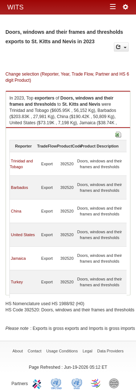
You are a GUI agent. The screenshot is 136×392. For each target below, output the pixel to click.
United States (23, 235)
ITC (38, 383)
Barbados (19, 187)
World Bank (115, 383)
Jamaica (18, 258)
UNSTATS (77, 383)
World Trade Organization (96, 383)
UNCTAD (57, 383)
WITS (15, 7)
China (16, 211)
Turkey (17, 282)
